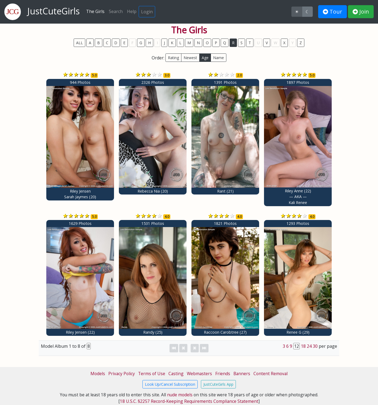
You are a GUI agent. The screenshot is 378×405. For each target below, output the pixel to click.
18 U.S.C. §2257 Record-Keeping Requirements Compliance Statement (189, 401)
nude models (180, 395)
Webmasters (199, 374)
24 (309, 346)
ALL (79, 42)
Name (218, 57)
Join (361, 11)
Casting (176, 374)
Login (147, 12)
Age (205, 57)
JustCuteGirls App (218, 384)
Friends (222, 374)
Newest (190, 57)
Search (116, 11)
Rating (173, 57)
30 (315, 346)
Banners (241, 374)
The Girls (95, 11)
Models (97, 374)
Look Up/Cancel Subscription (170, 384)
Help (131, 11)
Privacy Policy (121, 374)
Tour (332, 11)
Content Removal (270, 374)
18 (303, 346)
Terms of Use (151, 374)
